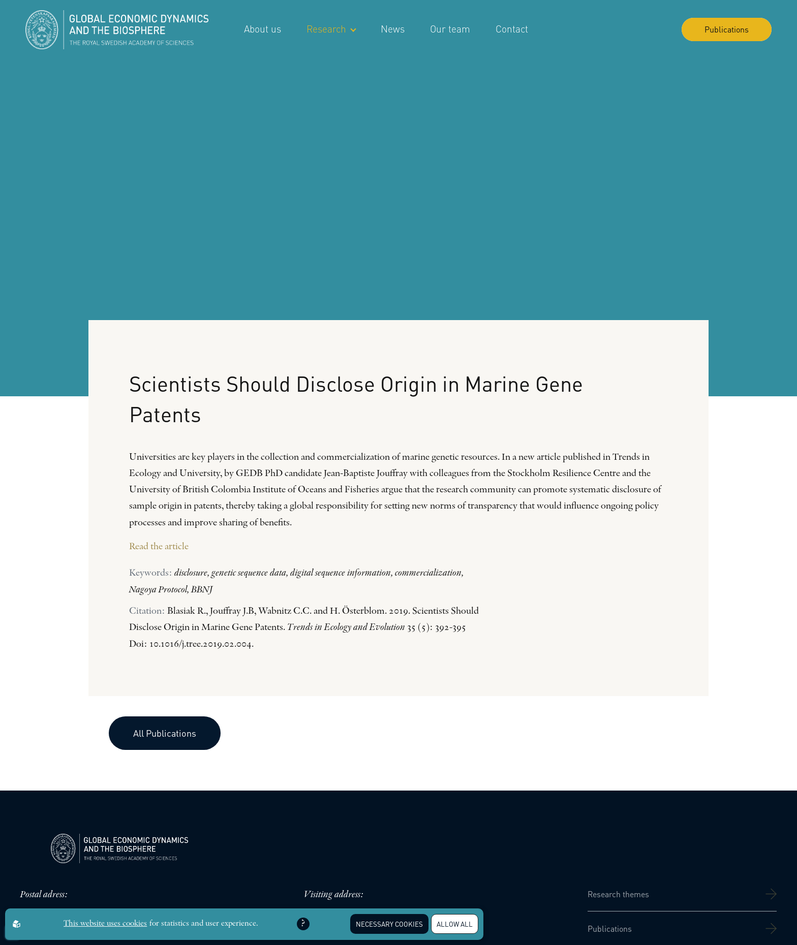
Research (330, 28)
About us (262, 28)
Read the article (159, 547)
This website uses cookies (105, 924)
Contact (512, 28)
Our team (450, 28)
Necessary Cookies (389, 924)
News (393, 28)
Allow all (455, 924)
